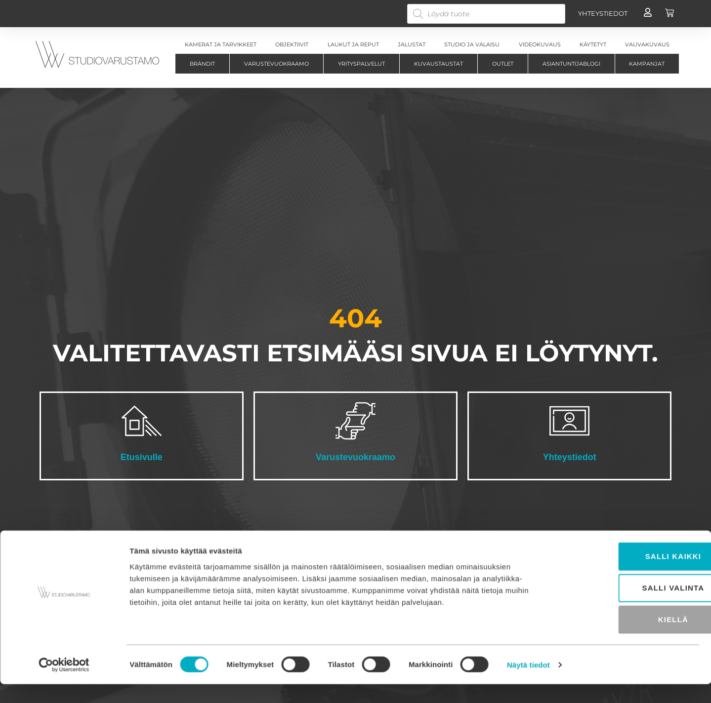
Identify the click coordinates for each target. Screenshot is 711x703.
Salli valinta (628, 606)
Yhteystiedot (569, 457)
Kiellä (628, 638)
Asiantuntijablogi (571, 63)
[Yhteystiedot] (569, 421)
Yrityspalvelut (361, 63)
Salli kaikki (628, 575)
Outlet (502, 63)
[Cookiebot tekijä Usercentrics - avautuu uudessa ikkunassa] (64, 683)
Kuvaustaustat (438, 63)
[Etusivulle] (142, 421)
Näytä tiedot (528, 683)
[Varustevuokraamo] (355, 421)
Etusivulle (142, 457)
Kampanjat (647, 63)
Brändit (202, 63)
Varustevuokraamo (276, 63)
